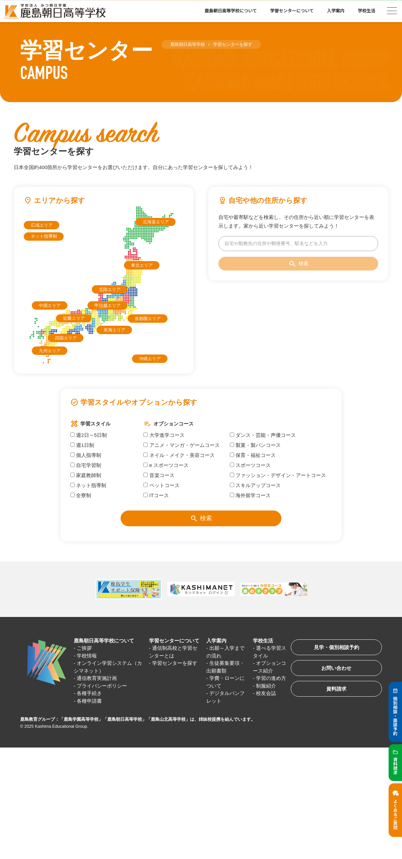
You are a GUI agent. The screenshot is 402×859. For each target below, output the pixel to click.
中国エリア (50, 305)
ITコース (156, 495)
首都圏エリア (148, 318)
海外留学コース (250, 495)
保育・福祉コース (253, 455)
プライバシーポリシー (102, 686)
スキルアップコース (255, 485)
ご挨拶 (84, 648)
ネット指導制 (44, 236)
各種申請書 (89, 701)
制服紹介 (266, 686)
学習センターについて (292, 10)
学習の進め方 (271, 678)
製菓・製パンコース (255, 445)
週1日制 (82, 445)
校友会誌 (266, 693)
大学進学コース (163, 435)
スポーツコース (250, 465)
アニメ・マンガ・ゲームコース (181, 445)
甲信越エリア (107, 305)
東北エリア (142, 265)
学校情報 (87, 655)
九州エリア (50, 350)
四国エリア (66, 337)
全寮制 (80, 495)
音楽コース (158, 475)
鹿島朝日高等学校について (231, 10)
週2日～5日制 (88, 435)
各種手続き (89, 693)
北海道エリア (156, 221)
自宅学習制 (85, 465)
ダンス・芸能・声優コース (263, 435)
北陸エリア (110, 289)
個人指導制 (85, 455)
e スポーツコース (166, 465)
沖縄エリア (150, 358)
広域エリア (42, 225)
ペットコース (161, 485)
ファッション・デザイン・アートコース (278, 475)
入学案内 (335, 10)
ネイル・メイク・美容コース (178, 455)
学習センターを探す (174, 663)
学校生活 (366, 10)
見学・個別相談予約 (336, 647)
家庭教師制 (85, 475)
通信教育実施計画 (97, 678)
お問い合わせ (336, 668)
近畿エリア (74, 318)
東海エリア (114, 329)
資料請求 (336, 689)
